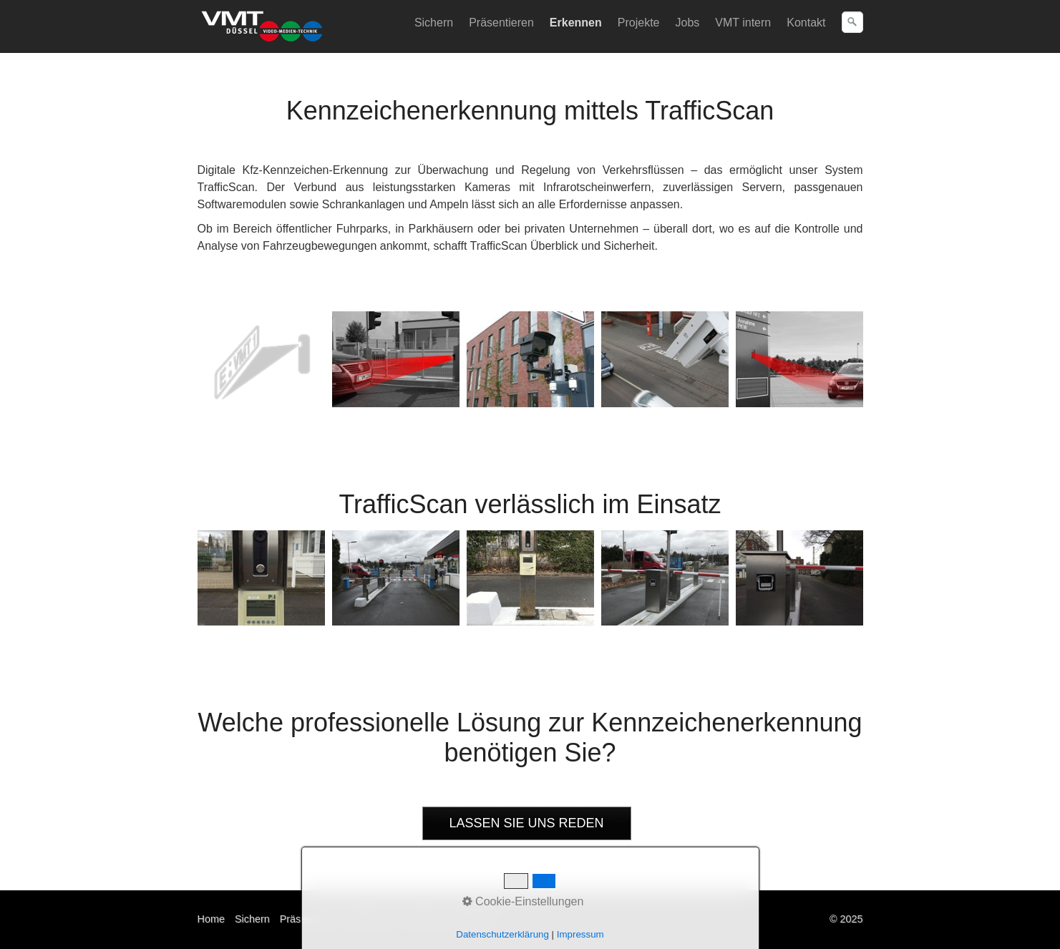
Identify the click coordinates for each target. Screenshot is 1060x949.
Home (211, 919)
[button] (526, 823)
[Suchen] (852, 22)
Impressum (472, 919)
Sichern (433, 22)
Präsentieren (501, 22)
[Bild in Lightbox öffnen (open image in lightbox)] (261, 359)
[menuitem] (434, 23)
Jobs (687, 22)
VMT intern (743, 22)
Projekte (639, 22)
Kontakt (806, 22)
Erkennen (576, 22)
